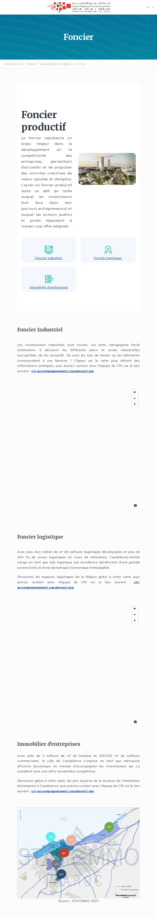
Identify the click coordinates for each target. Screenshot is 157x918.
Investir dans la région (55, 64)
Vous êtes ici (14, 64)
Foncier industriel (49, 258)
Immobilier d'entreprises (49, 287)
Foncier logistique (108, 258)
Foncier (81, 64)
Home (30, 64)
